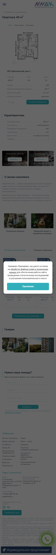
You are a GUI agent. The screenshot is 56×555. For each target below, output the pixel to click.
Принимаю (28, 286)
